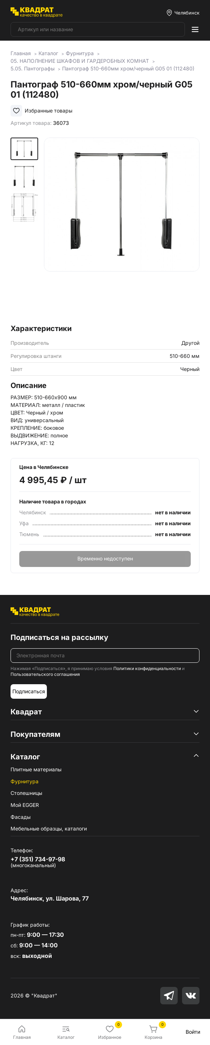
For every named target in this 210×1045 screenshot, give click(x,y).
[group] (121, 229)
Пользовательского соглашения (45, 674)
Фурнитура (25, 781)
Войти (193, 1032)
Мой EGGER (25, 805)
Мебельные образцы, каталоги (49, 828)
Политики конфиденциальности (147, 668)
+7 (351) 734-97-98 (38, 859)
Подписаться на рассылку (59, 637)
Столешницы (26, 793)
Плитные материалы (36, 769)
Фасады (21, 817)
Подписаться (28, 691)
